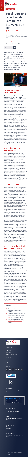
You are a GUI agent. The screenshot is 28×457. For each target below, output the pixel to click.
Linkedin (7, 369)
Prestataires (8, 350)
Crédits (14, 444)
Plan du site (9, 444)
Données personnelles (12, 446)
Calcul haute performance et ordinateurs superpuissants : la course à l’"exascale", (16, 315)
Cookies (21, 448)
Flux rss (22, 369)
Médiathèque (9, 360)
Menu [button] (2, 1)
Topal (18, 104)
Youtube (19, 369)
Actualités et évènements (14, 35)
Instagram (16, 369)
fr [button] (1, 8)
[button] (5, 47)
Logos (7, 362)
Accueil (7, 35)
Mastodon (10, 369)
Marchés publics (9, 352)
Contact (8, 454)
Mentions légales (18, 452)
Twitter (13, 369)
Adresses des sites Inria (11, 354)
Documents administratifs (13, 448)
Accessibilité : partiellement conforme (15, 450)
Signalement (10, 452)
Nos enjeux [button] (2, 5)
